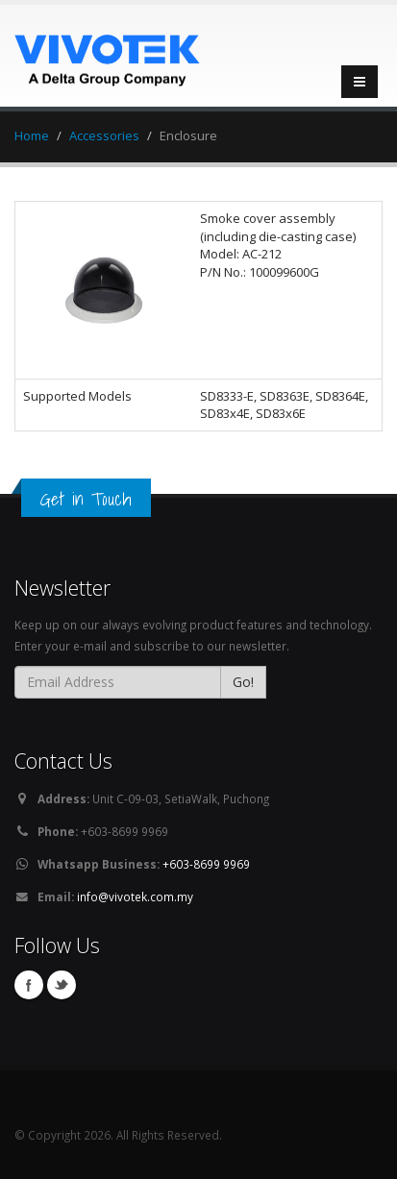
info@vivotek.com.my (135, 896)
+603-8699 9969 (206, 864)
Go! (243, 682)
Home (31, 135)
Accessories (104, 135)
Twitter (61, 984)
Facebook (28, 984)
